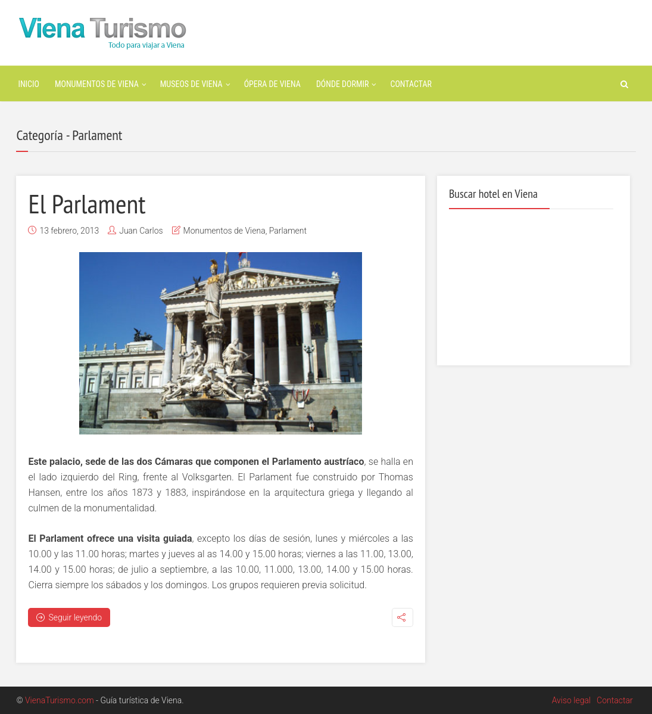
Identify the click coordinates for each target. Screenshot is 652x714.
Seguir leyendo (69, 617)
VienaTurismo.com (59, 700)
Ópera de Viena (272, 84)
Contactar (411, 84)
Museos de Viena (191, 84)
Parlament (288, 230)
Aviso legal (571, 700)
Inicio (28, 84)
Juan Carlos (141, 230)
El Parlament (86, 203)
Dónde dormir (342, 84)
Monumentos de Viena (97, 84)
